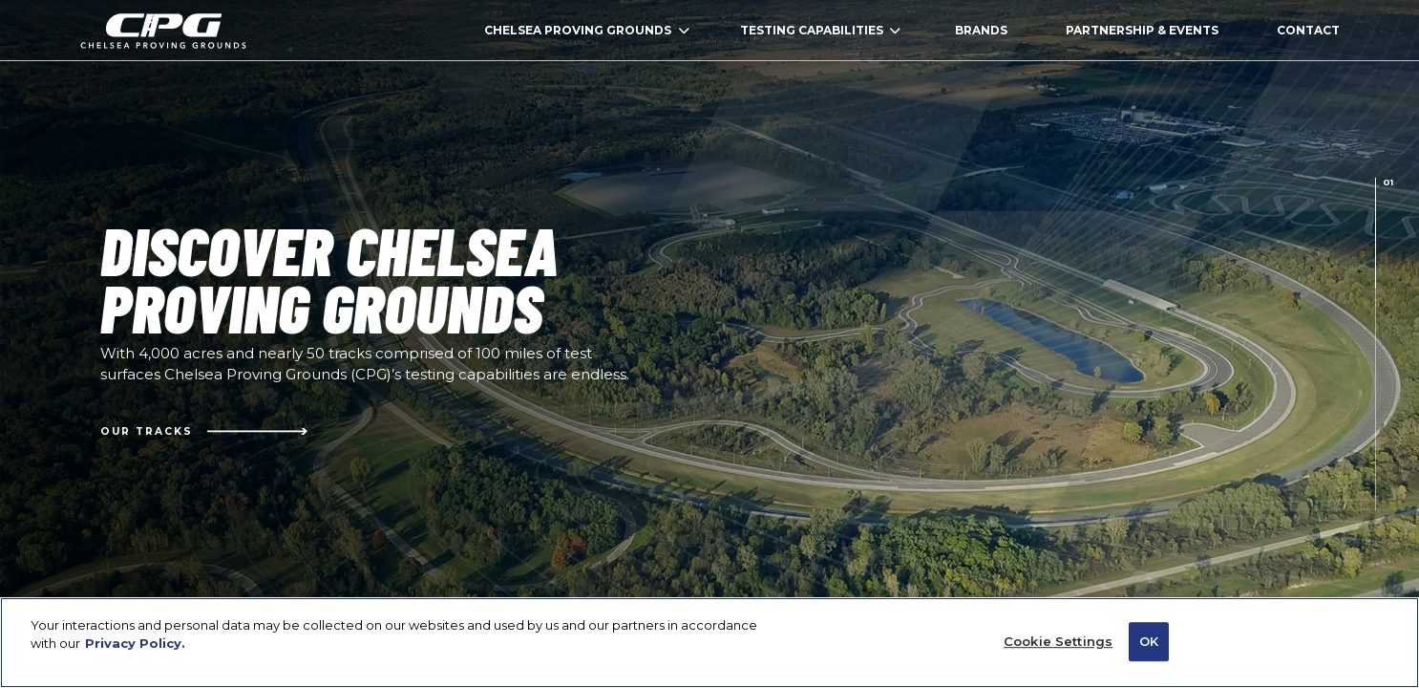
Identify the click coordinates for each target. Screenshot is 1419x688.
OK (1148, 649)
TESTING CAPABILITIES (820, 30)
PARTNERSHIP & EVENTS (1142, 30)
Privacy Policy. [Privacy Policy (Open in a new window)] (135, 652)
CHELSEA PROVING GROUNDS (586, 30)
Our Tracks (203, 431)
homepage (163, 30)
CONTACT (1308, 30)
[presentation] (1375, 233)
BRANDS (981, 30)
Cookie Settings (1058, 649)
